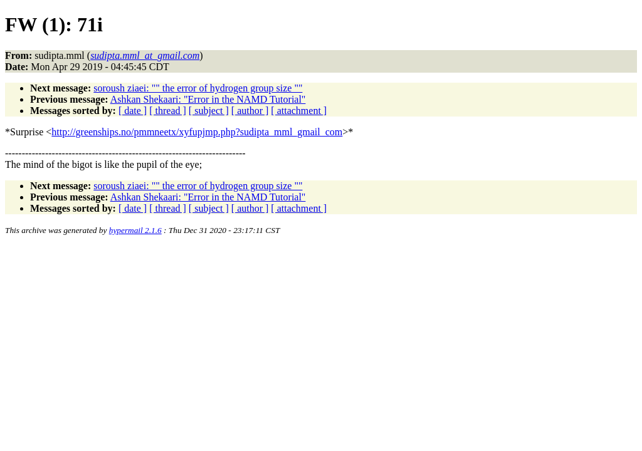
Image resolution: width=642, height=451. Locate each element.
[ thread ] (167, 110)
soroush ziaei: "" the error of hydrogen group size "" (197, 88)
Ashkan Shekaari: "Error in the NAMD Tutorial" (208, 99)
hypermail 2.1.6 (135, 230)
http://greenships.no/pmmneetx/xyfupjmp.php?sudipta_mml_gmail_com (196, 132)
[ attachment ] (299, 110)
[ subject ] (209, 110)
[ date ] (132, 110)
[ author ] (250, 110)
